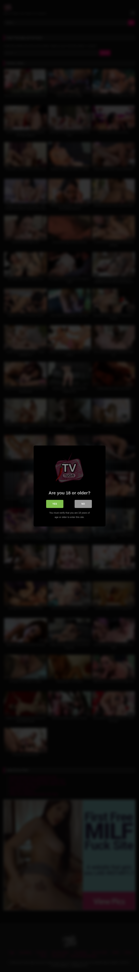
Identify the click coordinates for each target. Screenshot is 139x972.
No (83, 504)
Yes (54, 504)
